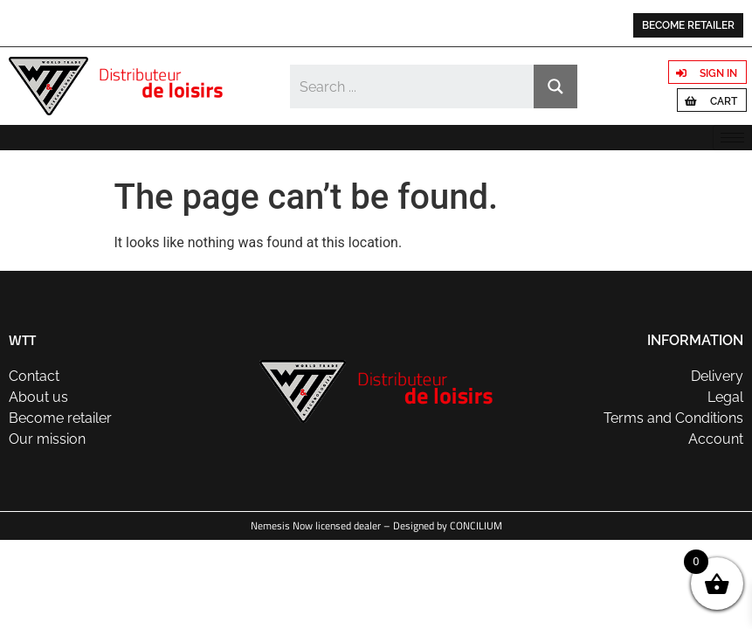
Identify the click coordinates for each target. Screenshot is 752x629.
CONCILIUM (476, 525)
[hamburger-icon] (732, 137)
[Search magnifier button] (555, 86)
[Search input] (413, 86)
